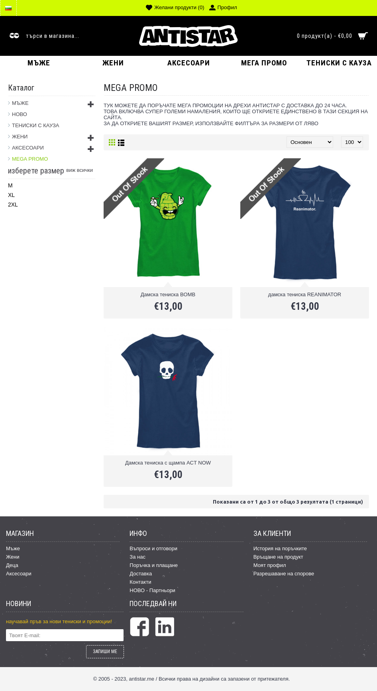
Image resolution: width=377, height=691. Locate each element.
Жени (13, 557)
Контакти (140, 582)
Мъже (13, 548)
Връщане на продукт (278, 557)
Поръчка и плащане (154, 565)
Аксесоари (18, 574)
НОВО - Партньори (152, 590)
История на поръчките (280, 548)
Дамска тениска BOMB (168, 294)
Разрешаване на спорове (283, 574)
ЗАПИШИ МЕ (105, 651)
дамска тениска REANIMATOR (304, 294)
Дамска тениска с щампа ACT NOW (168, 463)
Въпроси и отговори (153, 548)
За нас (137, 557)
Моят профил (269, 565)
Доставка (141, 574)
